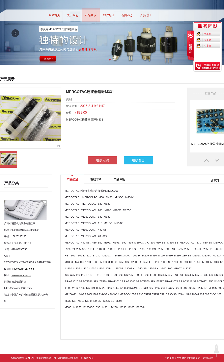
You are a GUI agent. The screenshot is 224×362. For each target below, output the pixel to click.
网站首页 (54, 15)
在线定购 (102, 160)
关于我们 (72, 15)
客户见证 (108, 15)
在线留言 (138, 160)
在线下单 (96, 179)
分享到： (215, 180)
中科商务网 (194, 358)
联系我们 (145, 15)
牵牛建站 (181, 358)
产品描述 (72, 178)
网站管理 (208, 358)
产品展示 (90, 15)
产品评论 (119, 179)
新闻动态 (127, 15)
